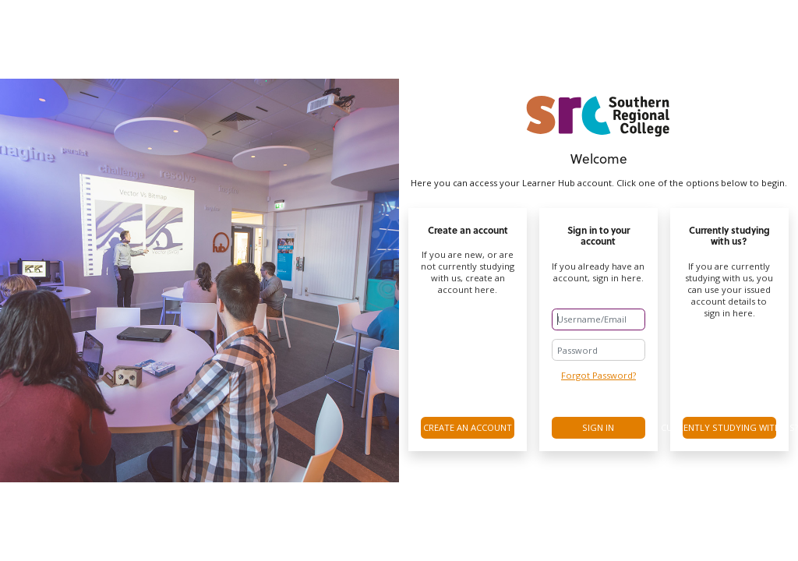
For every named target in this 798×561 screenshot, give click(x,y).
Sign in (598, 427)
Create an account (467, 427)
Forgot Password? (598, 375)
